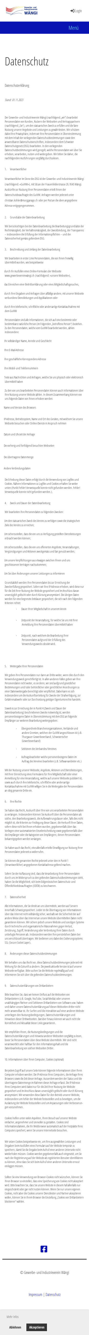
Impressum (35, 1294)
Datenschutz (53, 1294)
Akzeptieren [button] (36, 1327)
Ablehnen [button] (15, 1327)
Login (76, 10)
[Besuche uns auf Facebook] (44, 1249)
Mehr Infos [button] (13, 1316)
